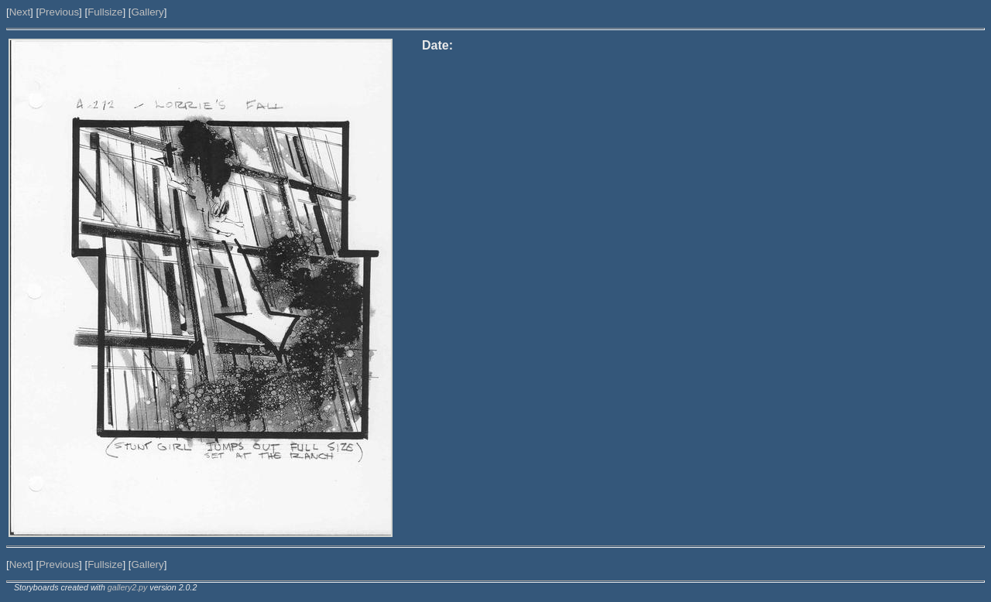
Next (19, 12)
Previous (59, 12)
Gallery (147, 12)
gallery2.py (128, 587)
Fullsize (104, 12)
